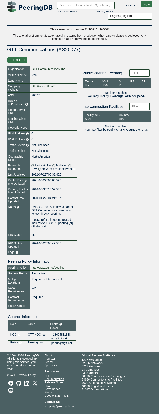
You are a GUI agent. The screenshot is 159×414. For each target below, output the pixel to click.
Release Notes (54, 382)
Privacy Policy (27, 375)
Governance (52, 389)
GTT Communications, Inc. (48, 69)
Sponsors (51, 365)
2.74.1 (11, 375)
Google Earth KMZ (57, 395)
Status (49, 392)
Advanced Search (68, 11)
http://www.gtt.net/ (42, 86)
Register (130, 5)
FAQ (47, 385)
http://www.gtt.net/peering (47, 267)
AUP (10, 368)
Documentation (54, 379)
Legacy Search (105, 11)
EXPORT (17, 60)
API (47, 375)
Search (49, 362)
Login (146, 4)
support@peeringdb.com (60, 406)
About (48, 355)
